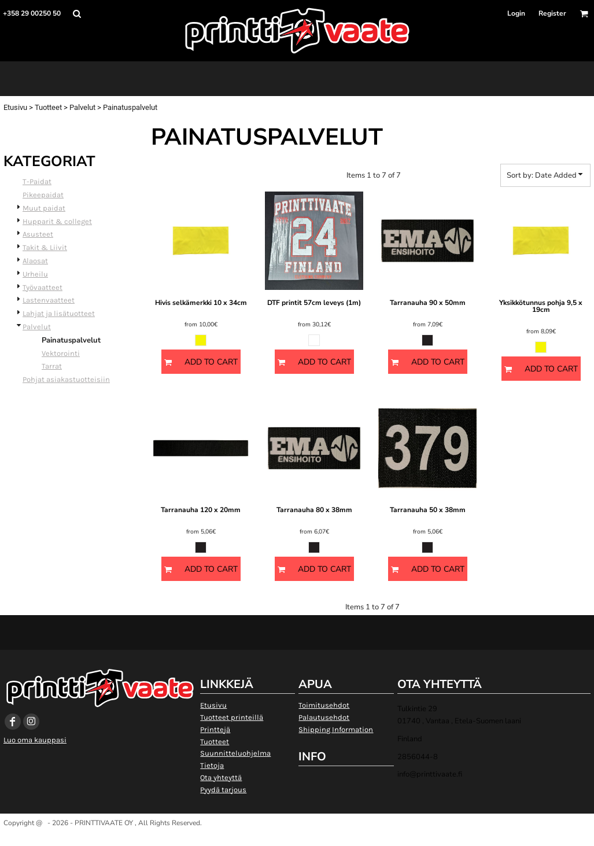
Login (516, 13)
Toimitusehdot (323, 705)
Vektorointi (61, 353)
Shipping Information (335, 729)
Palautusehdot (323, 717)
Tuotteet (48, 107)
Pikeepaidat (43, 194)
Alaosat (35, 260)
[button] (76, 13)
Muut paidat (44, 208)
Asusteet (38, 234)
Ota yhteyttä (221, 777)
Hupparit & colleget (57, 221)
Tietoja (212, 765)
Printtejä (215, 729)
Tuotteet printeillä (231, 717)
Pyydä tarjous (223, 789)
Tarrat (52, 366)
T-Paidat (37, 181)
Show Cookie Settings (297, 837)
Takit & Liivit (45, 247)
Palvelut (82, 107)
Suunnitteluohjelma (235, 753)
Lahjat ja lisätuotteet (59, 313)
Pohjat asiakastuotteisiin (66, 379)
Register (552, 13)
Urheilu (35, 274)
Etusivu (15, 107)
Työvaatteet (42, 287)
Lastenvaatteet (49, 300)
